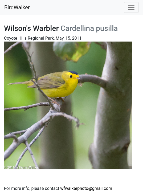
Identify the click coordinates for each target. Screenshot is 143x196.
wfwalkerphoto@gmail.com (86, 188)
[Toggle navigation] (131, 7)
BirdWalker (17, 7)
